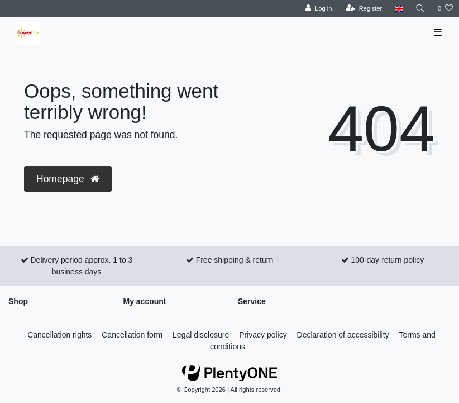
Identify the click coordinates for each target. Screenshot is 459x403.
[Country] (398, 8)
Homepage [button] (67, 178)
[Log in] (318, 8)
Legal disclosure (201, 334)
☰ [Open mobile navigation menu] (437, 32)
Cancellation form (132, 334)
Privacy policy (263, 334)
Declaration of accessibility (343, 334)
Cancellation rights (59, 334)
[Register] (364, 8)
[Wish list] (445, 8)
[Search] (420, 8)
